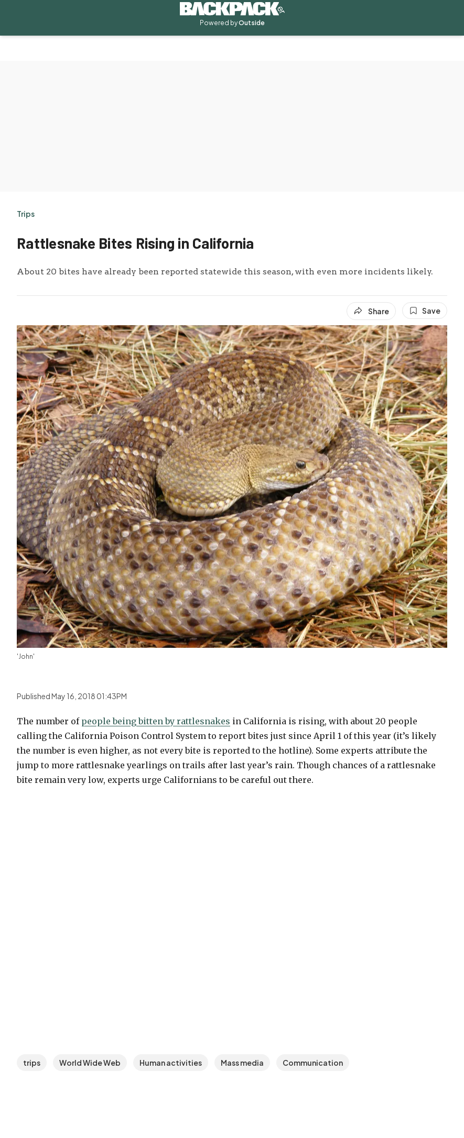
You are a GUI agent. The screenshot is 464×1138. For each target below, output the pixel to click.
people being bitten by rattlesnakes (155, 721)
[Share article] (371, 311)
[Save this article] (424, 310)
